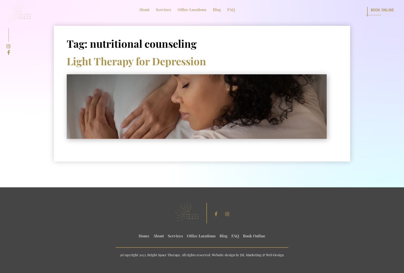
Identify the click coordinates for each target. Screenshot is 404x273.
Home (144, 236)
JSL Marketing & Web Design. (262, 255)
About (144, 10)
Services (163, 10)
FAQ (231, 10)
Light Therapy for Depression (136, 63)
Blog (217, 10)
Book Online (382, 10)
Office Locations (192, 10)
